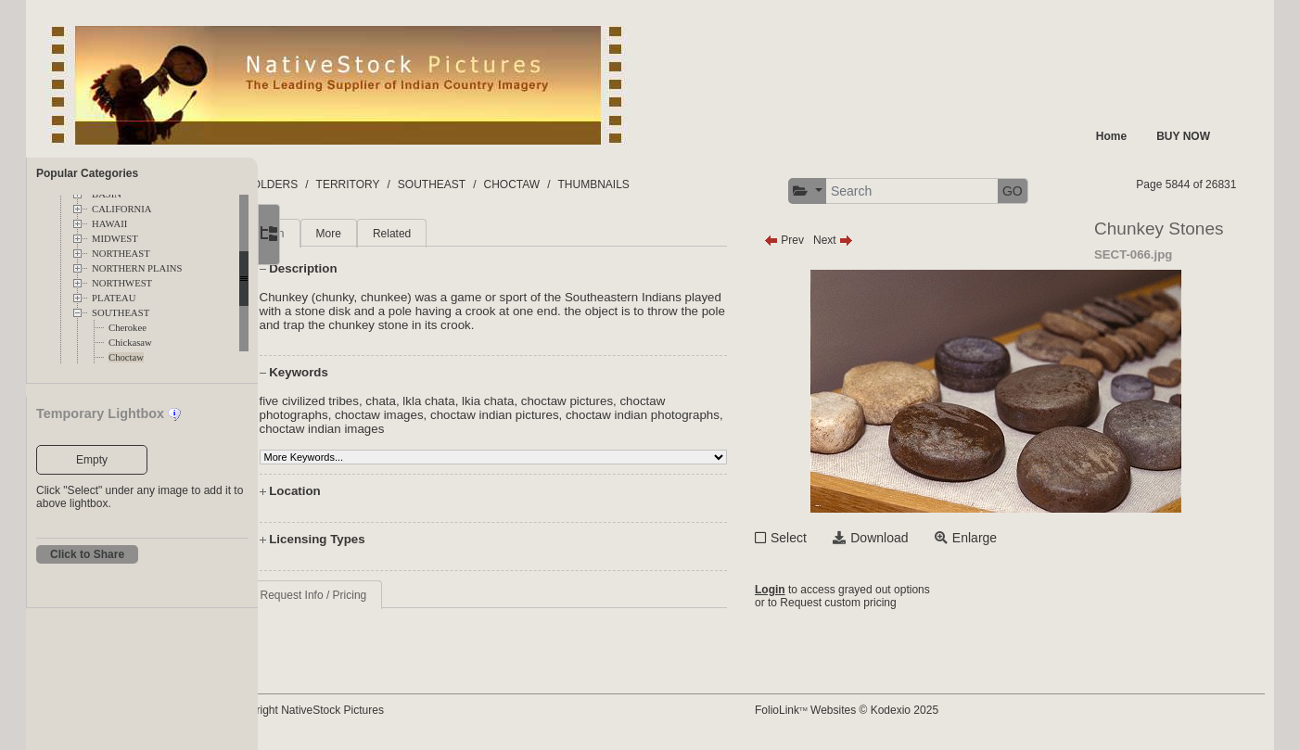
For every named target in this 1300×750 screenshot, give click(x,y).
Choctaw (126, 357)
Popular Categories (87, 173)
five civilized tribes (382, 401)
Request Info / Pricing (387, 595)
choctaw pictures (640, 401)
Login (804, 589)
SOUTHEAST (120, 313)
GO (1047, 191)
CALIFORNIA (122, 209)
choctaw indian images (471, 429)
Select (823, 537)
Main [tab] (346, 233)
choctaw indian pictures (568, 415)
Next (867, 240)
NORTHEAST (121, 253)
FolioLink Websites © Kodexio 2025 (881, 710)
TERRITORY (421, 184)
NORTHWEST (122, 283)
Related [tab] (465, 233)
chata (455, 401)
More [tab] (401, 233)
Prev (818, 240)
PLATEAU (113, 298)
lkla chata (503, 401)
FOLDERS (345, 184)
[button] (841, 191)
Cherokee (127, 328)
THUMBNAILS (667, 184)
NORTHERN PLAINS (137, 268)
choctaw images (453, 415)
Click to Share (87, 554)
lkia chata (562, 401)
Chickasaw (130, 342)
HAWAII (109, 224)
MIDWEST (115, 239)
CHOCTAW (585, 184)
